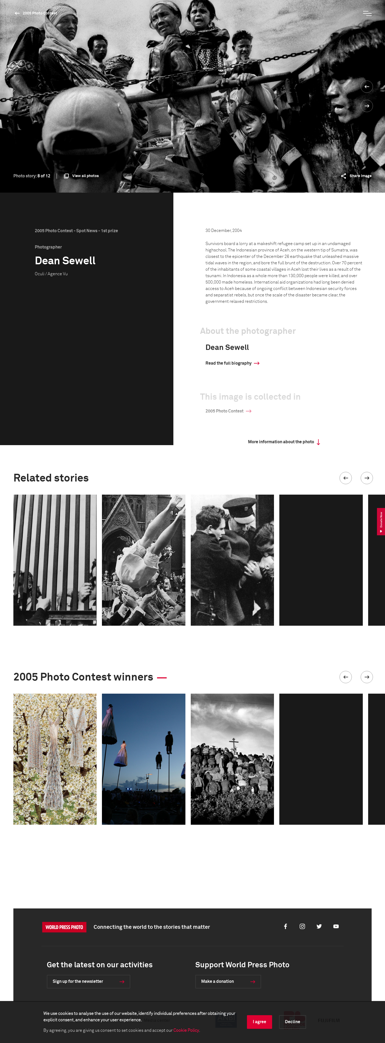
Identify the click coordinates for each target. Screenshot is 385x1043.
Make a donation (217, 981)
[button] (346, 478)
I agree (259, 1022)
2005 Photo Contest (40, 13)
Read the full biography (228, 363)
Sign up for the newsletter (78, 981)
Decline (292, 1022)
